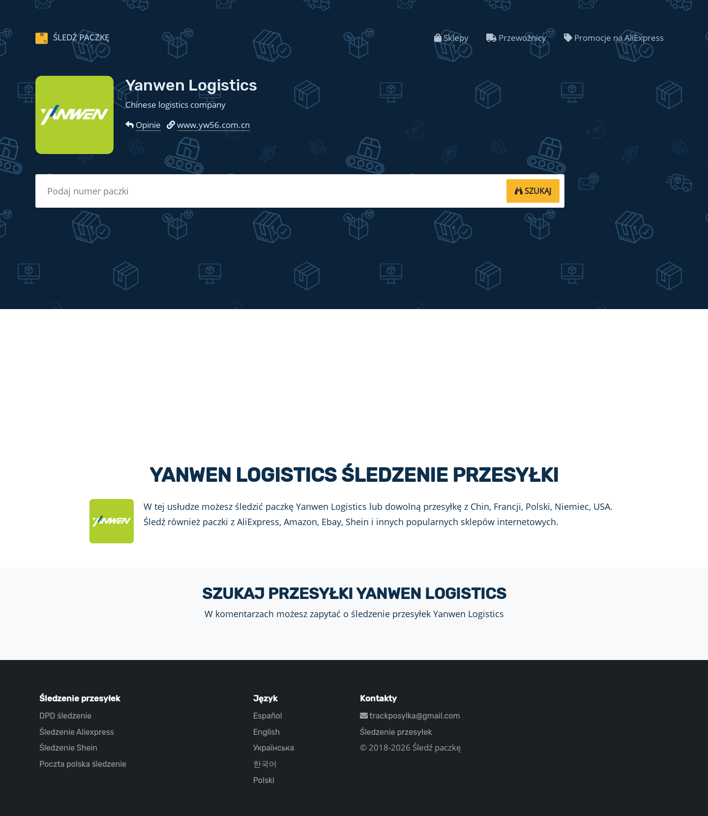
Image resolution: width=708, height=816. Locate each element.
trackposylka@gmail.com (410, 716)
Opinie (148, 124)
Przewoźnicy (516, 37)
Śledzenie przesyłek (396, 732)
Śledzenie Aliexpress (76, 732)
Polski (264, 780)
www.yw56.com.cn (213, 124)
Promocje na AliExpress (614, 37)
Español (267, 716)
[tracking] (533, 191)
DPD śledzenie (65, 716)
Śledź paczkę (80, 37)
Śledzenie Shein (68, 748)
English (266, 732)
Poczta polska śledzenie (82, 764)
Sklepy (451, 37)
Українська (274, 748)
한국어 (265, 764)
